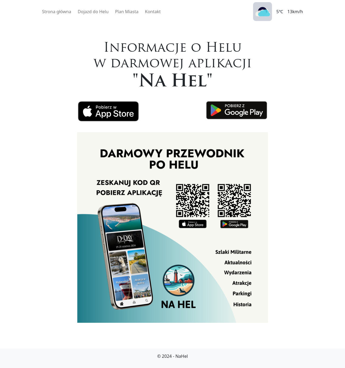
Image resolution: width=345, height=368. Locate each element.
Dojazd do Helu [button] (93, 12)
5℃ (279, 12)
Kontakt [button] (153, 12)
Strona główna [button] (56, 12)
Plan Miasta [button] (127, 12)
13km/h (295, 12)
